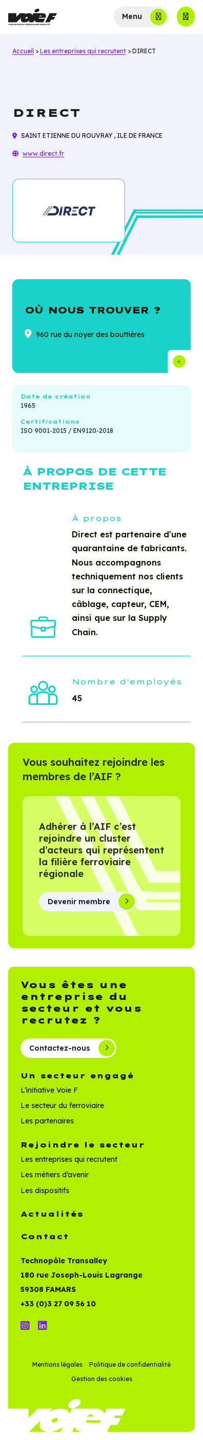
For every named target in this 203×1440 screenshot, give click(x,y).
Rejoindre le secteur (83, 1145)
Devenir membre (91, 901)
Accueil (23, 51)
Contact (45, 1236)
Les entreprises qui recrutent (83, 51)
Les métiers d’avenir (55, 1174)
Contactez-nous (72, 1048)
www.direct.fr (43, 153)
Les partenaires (47, 1120)
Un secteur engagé (77, 1075)
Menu (132, 16)
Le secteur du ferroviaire (62, 1105)
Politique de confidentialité (130, 1364)
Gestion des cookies (101, 1379)
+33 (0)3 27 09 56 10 (58, 1303)
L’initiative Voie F (49, 1090)
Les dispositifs (45, 1190)
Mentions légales (57, 1364)
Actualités (52, 1214)
